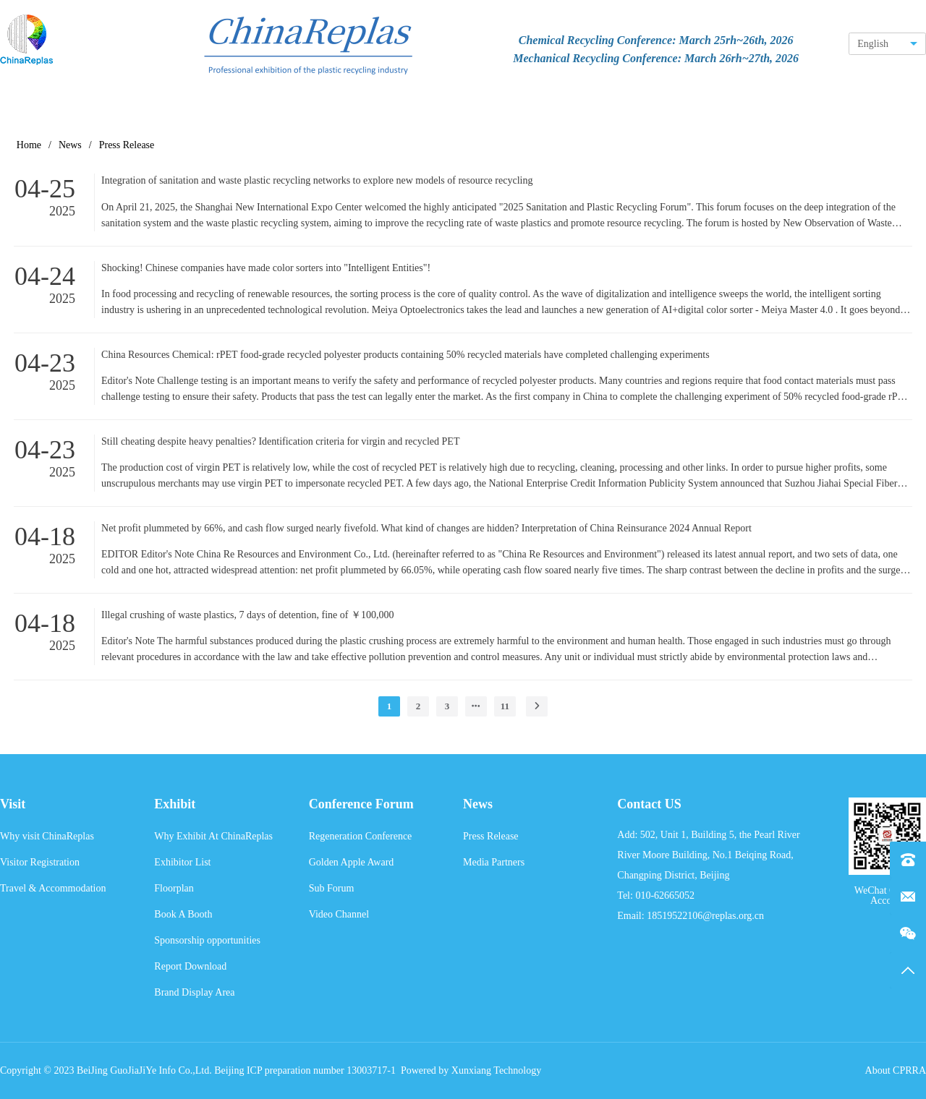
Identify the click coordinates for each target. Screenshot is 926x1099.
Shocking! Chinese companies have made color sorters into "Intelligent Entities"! (265, 267)
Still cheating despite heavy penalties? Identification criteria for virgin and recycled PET (280, 441)
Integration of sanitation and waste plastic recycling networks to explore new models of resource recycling (316, 180)
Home (29, 145)
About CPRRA (895, 1070)
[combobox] (887, 44)
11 (505, 706)
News (70, 145)
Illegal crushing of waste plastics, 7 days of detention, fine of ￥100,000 (247, 615)
